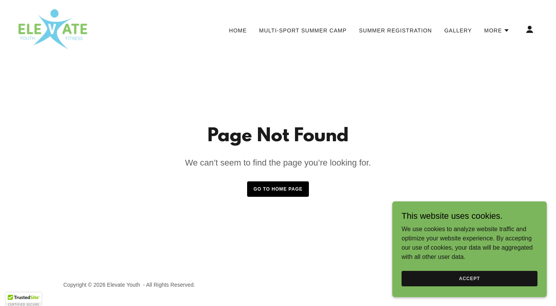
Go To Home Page (277, 189)
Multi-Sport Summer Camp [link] (303, 30)
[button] (497, 30)
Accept (469, 278)
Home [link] (238, 30)
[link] (53, 28)
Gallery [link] (458, 30)
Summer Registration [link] (395, 30)
